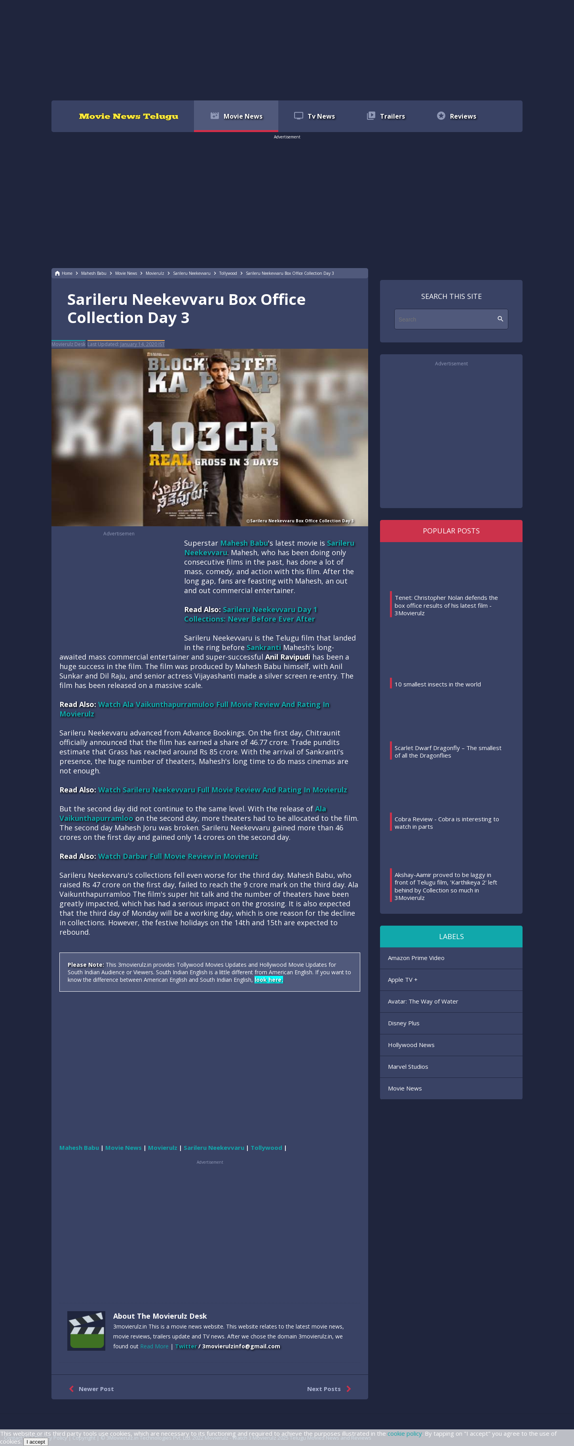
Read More (154, 1346)
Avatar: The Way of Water (423, 1001)
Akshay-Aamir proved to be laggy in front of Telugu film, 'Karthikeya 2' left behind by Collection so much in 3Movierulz (446, 886)
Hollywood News (411, 1045)
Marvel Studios (408, 1066)
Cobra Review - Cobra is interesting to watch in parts (447, 823)
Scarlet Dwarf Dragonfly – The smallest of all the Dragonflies (448, 752)
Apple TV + (403, 979)
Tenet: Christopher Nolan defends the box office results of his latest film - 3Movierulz (446, 605)
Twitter (186, 1346)
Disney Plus (404, 1023)
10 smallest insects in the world (438, 684)
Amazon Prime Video (416, 958)
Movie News (405, 1088)
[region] (287, 49)
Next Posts (330, 1389)
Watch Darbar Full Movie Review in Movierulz (178, 856)
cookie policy (405, 1433)
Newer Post (89, 1389)
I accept (36, 1442)
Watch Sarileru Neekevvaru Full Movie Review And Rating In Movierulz (222, 789)
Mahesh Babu (244, 543)
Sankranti (264, 647)
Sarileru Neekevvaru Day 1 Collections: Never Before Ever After (250, 614)
